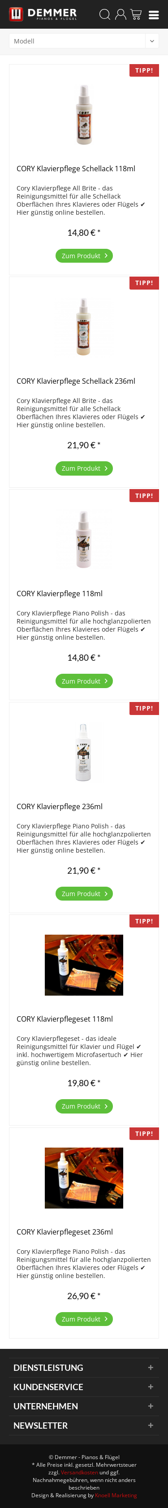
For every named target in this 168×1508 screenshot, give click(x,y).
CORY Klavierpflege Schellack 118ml (76, 168)
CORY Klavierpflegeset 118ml (65, 1019)
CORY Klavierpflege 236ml (60, 806)
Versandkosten (79, 1472)
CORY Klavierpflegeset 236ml (65, 1232)
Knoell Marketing (116, 1495)
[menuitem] (154, 14)
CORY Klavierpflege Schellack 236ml (76, 381)
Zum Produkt (85, 254)
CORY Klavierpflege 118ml (60, 593)
